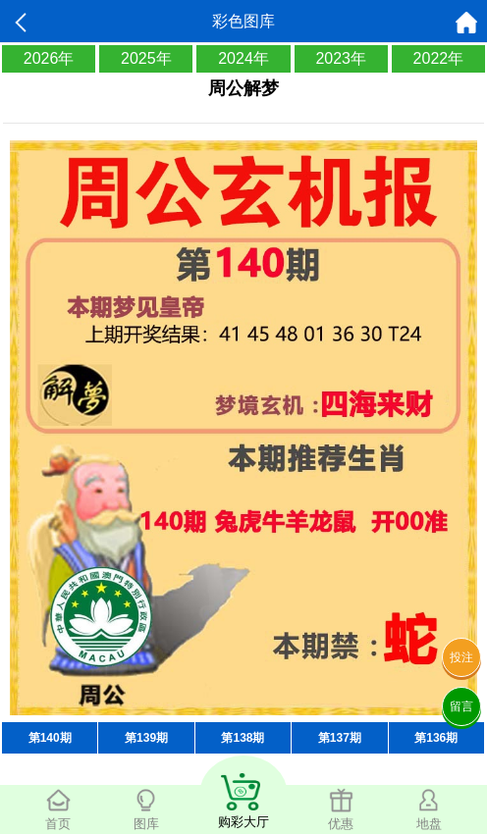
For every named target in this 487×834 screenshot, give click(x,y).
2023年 (340, 58)
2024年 (243, 58)
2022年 (438, 58)
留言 (461, 706)
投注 (461, 657)
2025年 (146, 58)
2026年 (49, 58)
